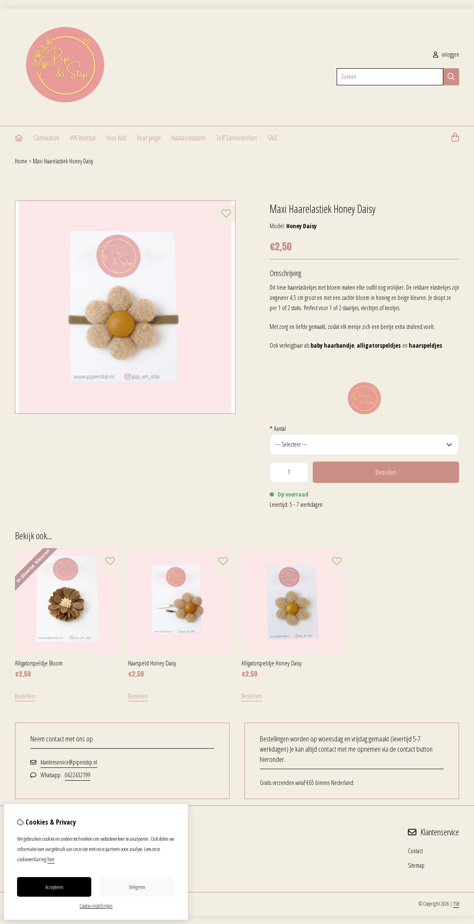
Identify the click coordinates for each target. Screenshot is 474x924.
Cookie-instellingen (96, 905)
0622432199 (77, 775)
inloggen (446, 54)
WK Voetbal (83, 137)
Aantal (278, 428)
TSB (456, 903)
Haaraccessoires (189, 137)
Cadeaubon (46, 137)
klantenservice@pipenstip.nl (69, 762)
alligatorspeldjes (379, 345)
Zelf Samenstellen (236, 137)
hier (51, 859)
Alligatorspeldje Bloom (39, 663)
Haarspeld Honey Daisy (152, 663)
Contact (415, 851)
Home (21, 161)
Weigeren (137, 887)
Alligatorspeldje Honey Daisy (271, 663)
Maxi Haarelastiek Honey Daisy (63, 161)
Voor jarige (149, 137)
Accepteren (54, 887)
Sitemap (416, 865)
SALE (273, 137)
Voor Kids (116, 137)
